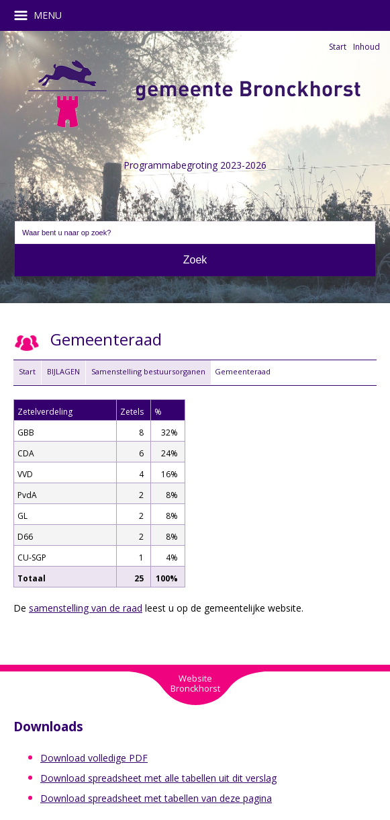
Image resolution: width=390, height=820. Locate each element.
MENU (42, 15)
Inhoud (366, 46)
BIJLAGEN (63, 371)
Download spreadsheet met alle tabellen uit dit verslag (158, 778)
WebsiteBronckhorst (195, 683)
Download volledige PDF (94, 757)
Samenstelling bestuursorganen (148, 371)
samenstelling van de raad (85, 608)
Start (337, 46)
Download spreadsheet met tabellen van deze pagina (156, 798)
